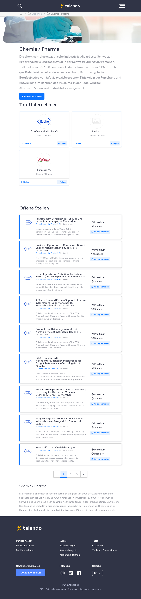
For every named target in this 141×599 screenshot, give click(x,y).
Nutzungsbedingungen (78, 589)
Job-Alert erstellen (32, 96)
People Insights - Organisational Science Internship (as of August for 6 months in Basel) (59, 421)
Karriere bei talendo (70, 555)
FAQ (41, 589)
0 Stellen (78, 143)
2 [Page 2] (70, 474)
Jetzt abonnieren (31, 572)
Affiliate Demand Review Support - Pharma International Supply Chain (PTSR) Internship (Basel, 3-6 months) (61, 303)
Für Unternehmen (25, 550)
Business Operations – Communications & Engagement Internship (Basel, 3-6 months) (60, 247)
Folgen (63, 143)
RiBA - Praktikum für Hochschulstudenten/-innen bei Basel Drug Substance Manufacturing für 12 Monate (58, 362)
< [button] (56, 474)
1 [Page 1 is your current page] (63, 474)
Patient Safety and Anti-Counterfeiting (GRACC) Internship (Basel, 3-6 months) (59, 275)
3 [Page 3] (77, 474)
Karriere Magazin (68, 550)
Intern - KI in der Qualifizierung (54, 447)
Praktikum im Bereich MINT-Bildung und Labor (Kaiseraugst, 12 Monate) (59, 219)
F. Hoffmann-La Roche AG (48, 224)
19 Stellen (26, 143)
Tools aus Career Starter (104, 550)
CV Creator (98, 545)
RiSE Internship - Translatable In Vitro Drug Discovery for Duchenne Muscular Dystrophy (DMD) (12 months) (61, 392)
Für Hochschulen (25, 545)
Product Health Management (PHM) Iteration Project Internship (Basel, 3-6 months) (58, 332)
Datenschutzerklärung (56, 589)
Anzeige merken (102, 231)
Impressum (96, 589)
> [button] (83, 474)
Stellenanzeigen (68, 545)
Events (63, 541)
